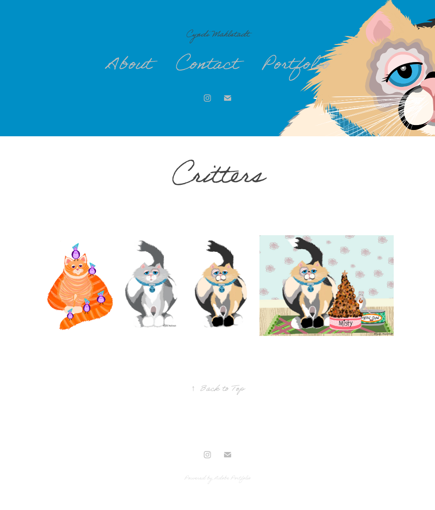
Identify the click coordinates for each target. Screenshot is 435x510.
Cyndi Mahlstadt (217, 35)
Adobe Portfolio (232, 479)
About (128, 66)
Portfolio (296, 66)
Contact (207, 66)
